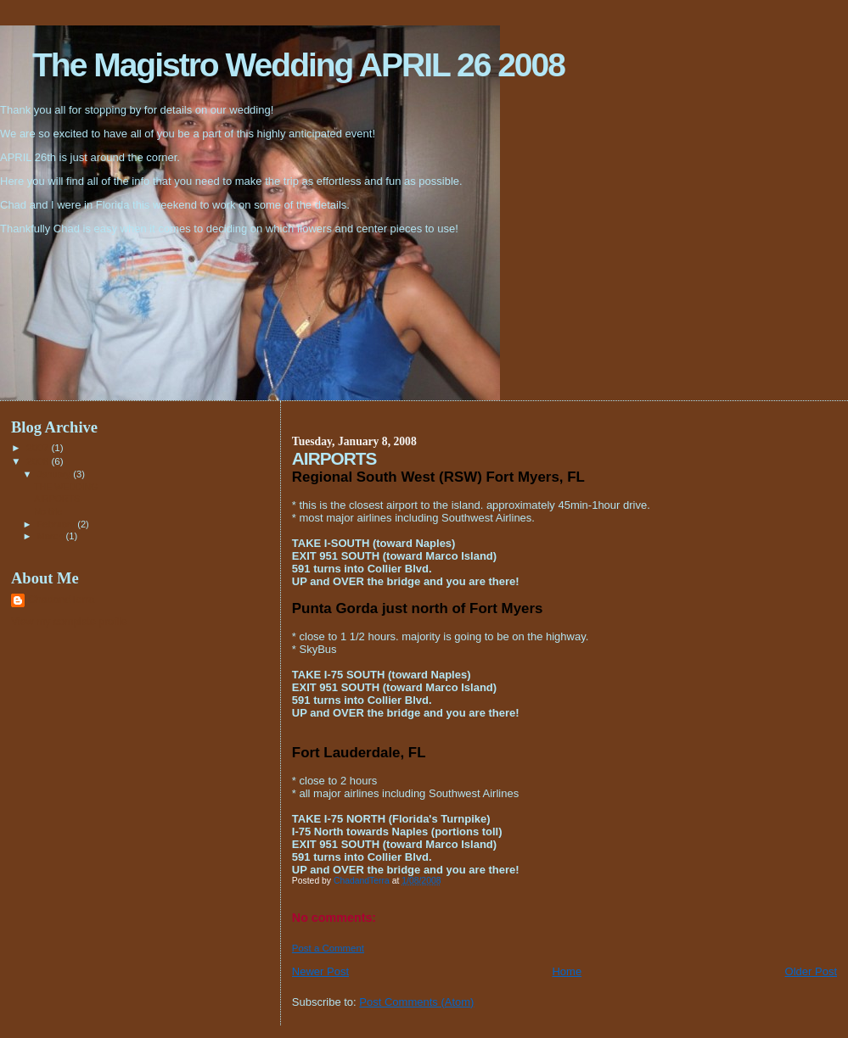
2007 (38, 447)
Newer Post (320, 971)
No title (48, 511)
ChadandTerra (61, 600)
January (55, 474)
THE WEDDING (66, 487)
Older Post (811, 971)
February (57, 524)
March (51, 536)
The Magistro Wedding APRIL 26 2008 (298, 65)
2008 (38, 460)
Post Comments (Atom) (416, 1002)
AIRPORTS (57, 499)
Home (566, 971)
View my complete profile (69, 622)
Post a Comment (328, 948)
